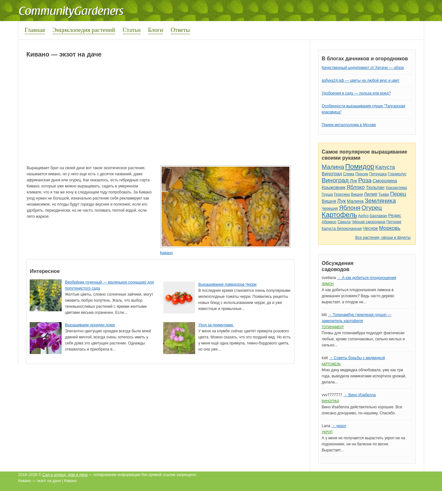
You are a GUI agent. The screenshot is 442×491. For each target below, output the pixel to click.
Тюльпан (375, 187)
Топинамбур (333, 327)
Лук (353, 180)
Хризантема (396, 187)
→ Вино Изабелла (359, 395)
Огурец (372, 207)
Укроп (327, 432)
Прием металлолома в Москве (349, 125)
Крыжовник (333, 187)
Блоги (155, 29)
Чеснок (370, 228)
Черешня (330, 208)
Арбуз (363, 216)
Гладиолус (397, 174)
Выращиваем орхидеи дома (90, 325)
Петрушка (378, 174)
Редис (394, 215)
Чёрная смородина (368, 222)
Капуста (385, 167)
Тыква (383, 194)
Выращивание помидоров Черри (227, 284)
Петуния (393, 222)
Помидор (359, 166)
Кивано (166, 253)
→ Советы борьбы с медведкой (357, 358)
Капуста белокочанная (342, 228)
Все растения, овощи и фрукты (382, 237)
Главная (35, 29)
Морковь (389, 228)
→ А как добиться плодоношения (366, 278)
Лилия (370, 194)
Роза (364, 180)
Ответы (180, 29)
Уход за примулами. (216, 325)
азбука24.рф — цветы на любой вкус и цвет (361, 80)
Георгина (342, 194)
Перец (398, 194)
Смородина (385, 180)
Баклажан (378, 216)
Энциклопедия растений (83, 29)
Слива (348, 174)
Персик (361, 174)
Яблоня (349, 207)
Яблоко (356, 187)
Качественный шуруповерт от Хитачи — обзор (363, 67)
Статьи (132, 29)
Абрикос (329, 222)
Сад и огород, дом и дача (65, 474)
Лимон (327, 284)
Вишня (357, 194)
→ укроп (338, 426)
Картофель (339, 215)
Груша (327, 194)
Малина (333, 166)
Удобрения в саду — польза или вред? (356, 93)
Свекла (344, 222)
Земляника (380, 200)
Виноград (332, 173)
